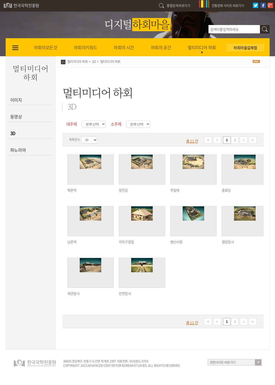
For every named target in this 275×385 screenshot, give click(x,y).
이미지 (16, 100)
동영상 (16, 116)
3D (13, 133)
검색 (265, 29)
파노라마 (18, 150)
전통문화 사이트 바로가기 (228, 5)
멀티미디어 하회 (77, 61)
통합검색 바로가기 (178, 5)
